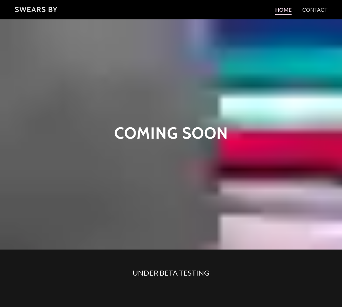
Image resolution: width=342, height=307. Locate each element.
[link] (36, 10)
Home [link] (283, 9)
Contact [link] (314, 9)
